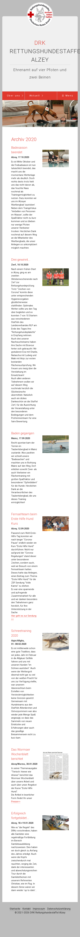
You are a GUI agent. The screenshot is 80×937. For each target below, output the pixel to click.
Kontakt (26, 908)
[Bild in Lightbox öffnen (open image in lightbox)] (55, 158)
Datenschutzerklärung (58, 908)
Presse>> (15, 801)
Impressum (39, 908)
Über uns (13, 95)
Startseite (15, 908)
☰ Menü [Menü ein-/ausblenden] (67, 95)
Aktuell (34, 95)
